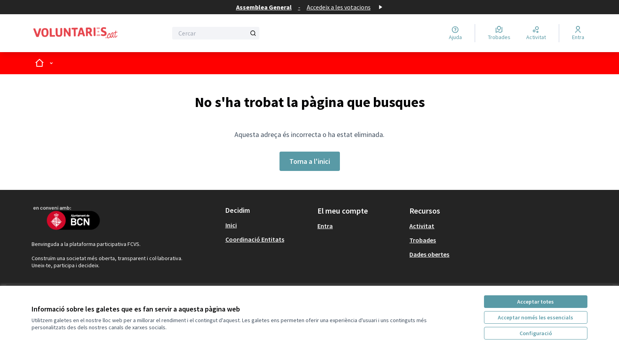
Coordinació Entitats (254, 239)
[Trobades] (499, 33)
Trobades (422, 240)
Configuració (536, 333)
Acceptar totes (535, 301)
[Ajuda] (455, 33)
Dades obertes (429, 254)
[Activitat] (536, 33)
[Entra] (578, 33)
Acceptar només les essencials (535, 317)
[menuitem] (268, 225)
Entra (325, 226)
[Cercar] (215, 33)
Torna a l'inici (309, 161)
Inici (231, 225)
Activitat (421, 226)
